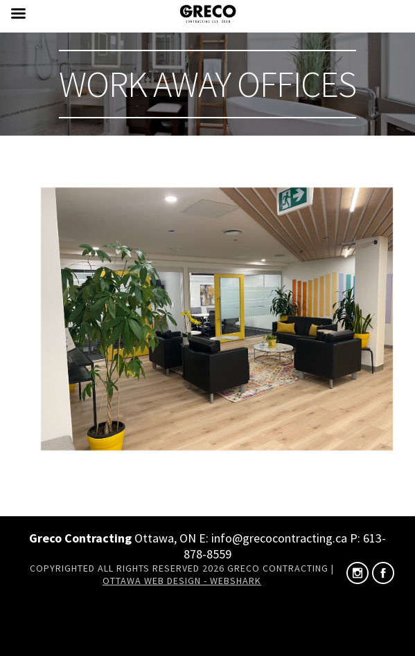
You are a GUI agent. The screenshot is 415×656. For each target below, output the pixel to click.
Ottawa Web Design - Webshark (182, 580)
